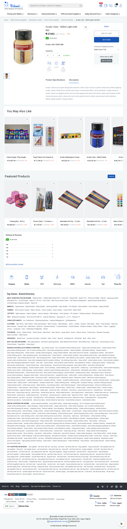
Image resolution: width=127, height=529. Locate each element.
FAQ (12, 486)
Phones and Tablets (15, 14)
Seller (101, 503)
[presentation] (117, 138)
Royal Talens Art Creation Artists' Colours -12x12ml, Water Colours (44, 157)
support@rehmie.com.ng (58, 521)
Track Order (60, 499)
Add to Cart (106, 33)
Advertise (116, 496)
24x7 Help (29, 501)
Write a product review (14, 264)
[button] (106, 49)
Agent (116, 503)
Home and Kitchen (49, 14)
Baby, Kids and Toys (93, 14)
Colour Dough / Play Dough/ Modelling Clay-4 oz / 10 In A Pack (17, 157)
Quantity (49, 51)
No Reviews (53, 38)
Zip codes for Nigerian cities (41, 486)
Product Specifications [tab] (55, 80)
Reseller (21, 501)
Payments (25, 486)
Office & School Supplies (71, 14)
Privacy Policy (32, 499)
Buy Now (106, 40)
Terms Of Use (20, 499)
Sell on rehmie (106, 61)
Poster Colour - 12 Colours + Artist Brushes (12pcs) (44, 221)
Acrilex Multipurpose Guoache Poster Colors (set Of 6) (70, 157)
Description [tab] (74, 80)
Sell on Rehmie (11, 501)
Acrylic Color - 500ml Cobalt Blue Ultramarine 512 (97, 157)
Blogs (18, 486)
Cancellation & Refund (46, 499)
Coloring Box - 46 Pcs (17, 221)
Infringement (8, 499)
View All (111, 176)
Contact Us (57, 486)
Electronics (33, 14)
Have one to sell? (106, 56)
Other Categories (113, 14)
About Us (5, 486)
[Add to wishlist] (27, 183)
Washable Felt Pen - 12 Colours (97, 221)
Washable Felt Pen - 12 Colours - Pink (70, 221)
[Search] (55, 5)
